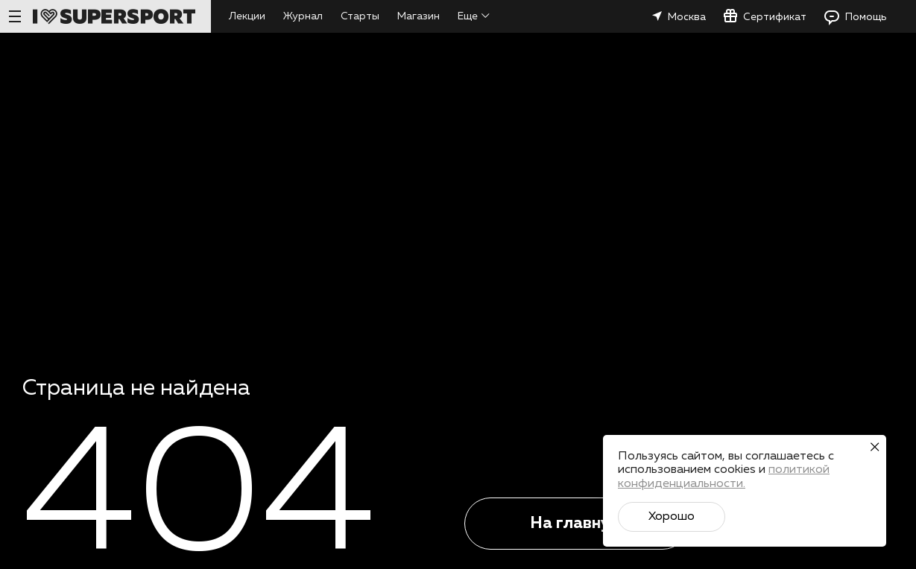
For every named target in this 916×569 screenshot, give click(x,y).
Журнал (303, 16)
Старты (360, 16)
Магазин (418, 16)
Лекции (247, 16)
